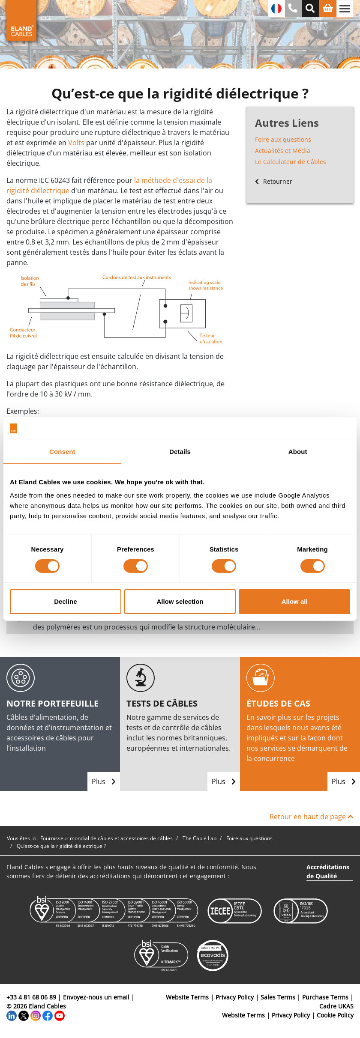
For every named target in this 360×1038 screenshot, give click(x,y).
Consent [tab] (62, 451)
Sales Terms (278, 997)
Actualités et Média (282, 150)
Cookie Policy (335, 1015)
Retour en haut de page (312, 816)
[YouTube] (59, 1015)
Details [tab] (180, 451)
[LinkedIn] (11, 1015)
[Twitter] (23, 1015)
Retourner (273, 181)
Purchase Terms (325, 997)
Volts (76, 142)
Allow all (295, 601)
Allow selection (179, 601)
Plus (104, 781)
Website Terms (187, 997)
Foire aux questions (283, 139)
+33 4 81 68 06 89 (31, 997)
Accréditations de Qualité (327, 871)
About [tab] (297, 451)
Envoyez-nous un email (96, 997)
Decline (65, 601)
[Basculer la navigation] (345, 8)
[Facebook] (47, 1015)
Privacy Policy (235, 997)
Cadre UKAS (336, 1006)
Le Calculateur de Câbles (290, 162)
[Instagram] (35, 1015)
